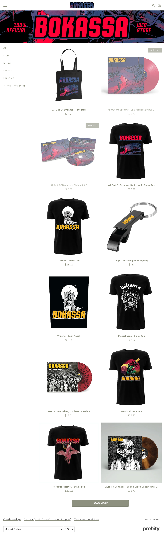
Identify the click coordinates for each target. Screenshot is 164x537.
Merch (7, 55)
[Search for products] (153, 5)
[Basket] (159, 5)
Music (7, 63)
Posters (8, 70)
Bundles (8, 78)
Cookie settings (12, 519)
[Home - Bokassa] (82, 5)
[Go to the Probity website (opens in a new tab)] (151, 529)
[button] (5, 5)
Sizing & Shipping (14, 85)
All (5, 48)
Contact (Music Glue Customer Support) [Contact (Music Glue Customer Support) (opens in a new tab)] (47, 519)
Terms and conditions (86, 519)
